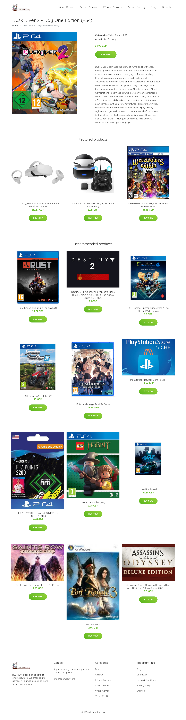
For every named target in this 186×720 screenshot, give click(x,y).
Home (15, 28)
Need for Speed (148, 492)
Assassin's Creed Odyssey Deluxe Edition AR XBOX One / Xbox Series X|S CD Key (148, 589)
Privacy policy (144, 688)
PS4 (125, 38)
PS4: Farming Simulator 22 (38, 399)
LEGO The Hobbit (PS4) (93, 505)
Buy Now (106, 57)
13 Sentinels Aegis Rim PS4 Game (93, 407)
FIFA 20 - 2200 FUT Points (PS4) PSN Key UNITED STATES (38, 517)
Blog (153, 8)
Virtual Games (88, 8)
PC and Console (112, 8)
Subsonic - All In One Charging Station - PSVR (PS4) (93, 208)
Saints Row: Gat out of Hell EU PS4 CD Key (38, 587)
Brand (98, 672)
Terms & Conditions (146, 683)
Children (99, 677)
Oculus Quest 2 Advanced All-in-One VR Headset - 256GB (38, 208)
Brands (166, 8)
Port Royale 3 (93, 627)
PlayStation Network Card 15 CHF (148, 382)
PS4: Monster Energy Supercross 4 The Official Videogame (148, 312)
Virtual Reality (136, 8)
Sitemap (141, 693)
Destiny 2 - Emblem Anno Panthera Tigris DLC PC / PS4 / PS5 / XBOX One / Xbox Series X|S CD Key (93, 297)
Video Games (67, 8)
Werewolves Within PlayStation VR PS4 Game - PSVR (148, 208)
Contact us (142, 677)
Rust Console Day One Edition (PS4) (38, 310)
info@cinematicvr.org (64, 681)
